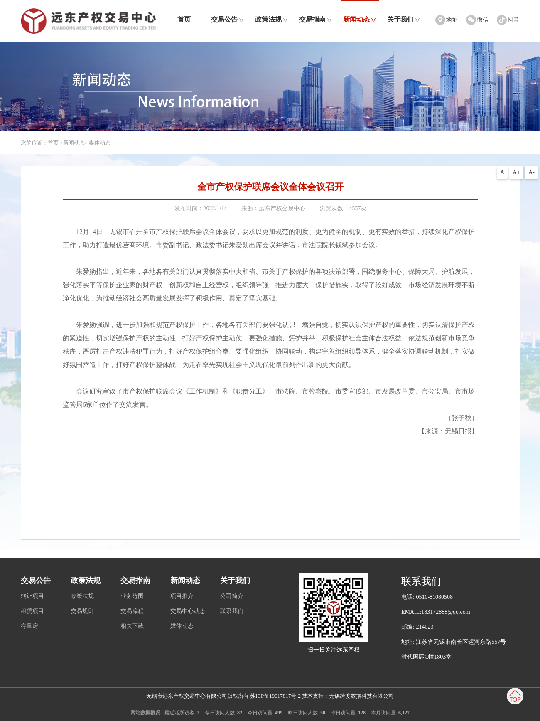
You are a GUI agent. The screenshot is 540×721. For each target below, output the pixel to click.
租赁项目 (32, 611)
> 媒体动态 (98, 143)
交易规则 (82, 611)
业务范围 (132, 596)
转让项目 (32, 596)
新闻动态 (359, 19)
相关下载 (132, 626)
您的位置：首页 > (42, 143)
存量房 (29, 626)
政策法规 (271, 19)
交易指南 (315, 19)
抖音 (513, 20)
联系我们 (231, 611)
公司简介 (231, 596)
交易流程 (132, 611)
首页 (184, 19)
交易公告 (227, 19)
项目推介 (182, 596)
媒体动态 (182, 626)
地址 (452, 20)
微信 (482, 20)
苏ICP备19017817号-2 (275, 696)
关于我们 (403, 19)
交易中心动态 (187, 611)
